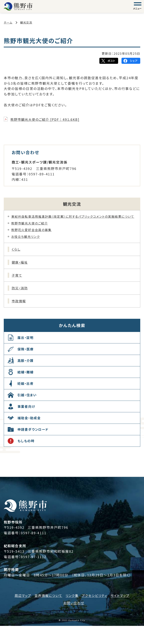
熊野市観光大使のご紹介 (29, 223)
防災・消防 (20, 288)
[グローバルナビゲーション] (137, 6)
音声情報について (47, 596)
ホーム (8, 22)
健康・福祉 (20, 262)
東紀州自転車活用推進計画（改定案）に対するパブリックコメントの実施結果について (72, 216)
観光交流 (26, 22)
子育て (17, 275)
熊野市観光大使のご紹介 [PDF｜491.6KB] (46, 119)
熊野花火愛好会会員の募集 (31, 230)
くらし (16, 249)
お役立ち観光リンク (25, 236)
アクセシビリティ (95, 596)
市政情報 (19, 302)
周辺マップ (20, 596)
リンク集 (72, 596)
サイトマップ (122, 596)
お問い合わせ (74, 603)
